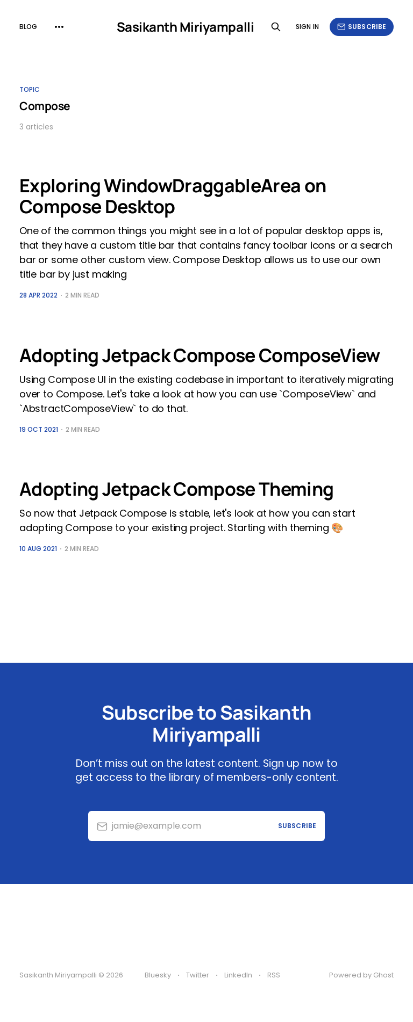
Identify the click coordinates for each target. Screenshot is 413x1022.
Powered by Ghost (361, 975)
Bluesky (158, 975)
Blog (28, 26)
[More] (59, 27)
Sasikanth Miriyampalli (185, 26)
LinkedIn (238, 975)
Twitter (197, 975)
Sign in (307, 26)
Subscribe (361, 26)
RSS (273, 975)
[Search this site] (276, 27)
